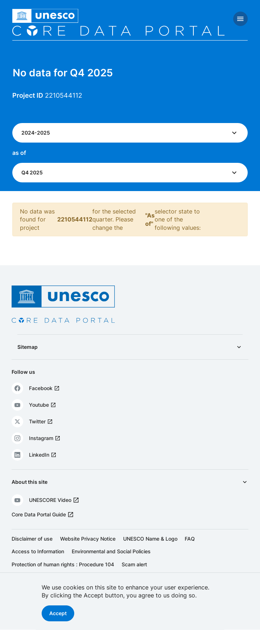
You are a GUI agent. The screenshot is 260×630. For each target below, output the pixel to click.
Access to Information (38, 551)
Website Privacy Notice (88, 539)
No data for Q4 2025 (63, 73)
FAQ (190, 539)
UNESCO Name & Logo (150, 539)
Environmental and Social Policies (111, 551)
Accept (58, 613)
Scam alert (134, 564)
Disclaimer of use (32, 539)
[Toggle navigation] (240, 19)
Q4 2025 (32, 172)
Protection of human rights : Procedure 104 (63, 564)
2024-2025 (35, 133)
